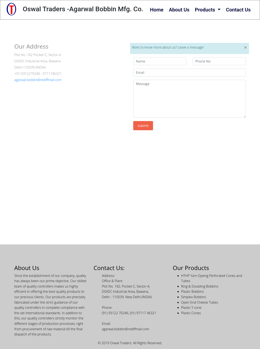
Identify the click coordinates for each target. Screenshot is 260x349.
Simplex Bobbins (193, 297)
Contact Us (238, 10)
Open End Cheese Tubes (199, 302)
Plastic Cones (191, 313)
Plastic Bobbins (192, 291)
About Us (179, 10)
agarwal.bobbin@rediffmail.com (38, 80)
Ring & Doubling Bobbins (199, 286)
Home (156, 10)
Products (205, 10)
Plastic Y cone (191, 307)
